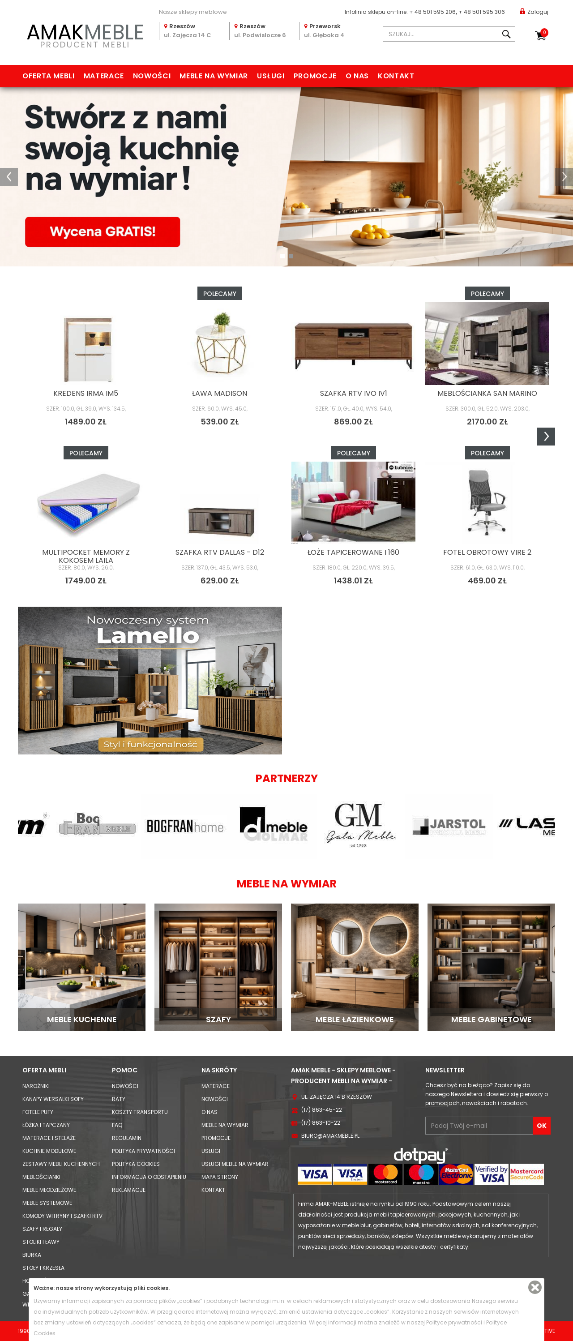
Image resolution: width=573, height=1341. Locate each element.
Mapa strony (219, 1177)
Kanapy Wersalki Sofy (53, 1099)
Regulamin (126, 1138)
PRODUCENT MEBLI (85, 34)
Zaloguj (534, 11)
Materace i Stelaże (49, 1138)
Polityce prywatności (454, 1322)
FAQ (117, 1125)
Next (546, 437)
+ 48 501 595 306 (481, 12)
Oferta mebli (48, 76)
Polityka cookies (136, 1164)
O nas (357, 76)
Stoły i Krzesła (43, 1268)
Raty (118, 1099)
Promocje (315, 76)
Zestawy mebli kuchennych (61, 1164)
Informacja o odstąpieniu (149, 1177)
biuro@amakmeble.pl (330, 1136)
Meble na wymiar (214, 76)
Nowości (152, 76)
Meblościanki (41, 1177)
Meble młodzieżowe (49, 1190)
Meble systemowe (47, 1203)
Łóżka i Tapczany (46, 1125)
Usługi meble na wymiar (235, 1164)
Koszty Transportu (140, 1112)
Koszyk (544, 32)
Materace (104, 76)
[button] (9, 177)
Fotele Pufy (37, 1112)
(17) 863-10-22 (320, 1123)
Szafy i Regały (42, 1229)
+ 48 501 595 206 (432, 12)
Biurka (31, 1255)
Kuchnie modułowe (49, 1151)
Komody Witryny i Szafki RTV (62, 1216)
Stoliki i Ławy (41, 1242)
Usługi (271, 76)
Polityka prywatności (143, 1151)
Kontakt (396, 76)
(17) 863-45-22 (321, 1110)
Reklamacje (128, 1190)
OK (542, 1125)
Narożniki (36, 1086)
